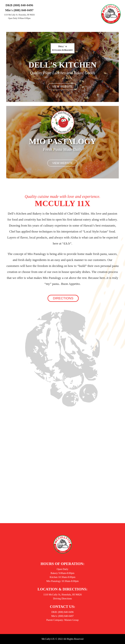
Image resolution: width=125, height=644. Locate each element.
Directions (63, 298)
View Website (62, 86)
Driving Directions (62, 598)
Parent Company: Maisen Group (62, 620)
